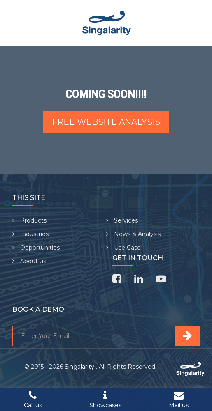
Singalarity (80, 366)
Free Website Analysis (106, 122)
